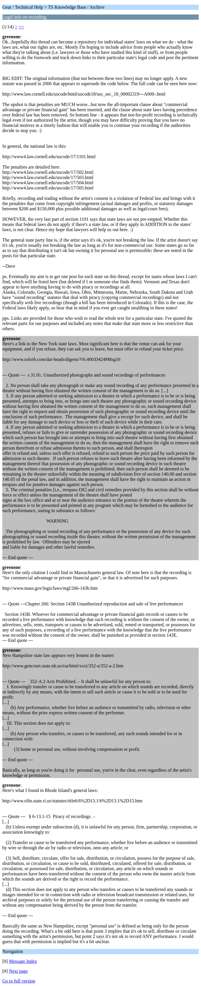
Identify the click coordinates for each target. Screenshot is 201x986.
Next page (18, 971)
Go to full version (18, 980)
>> (21, 26)
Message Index (23, 961)
